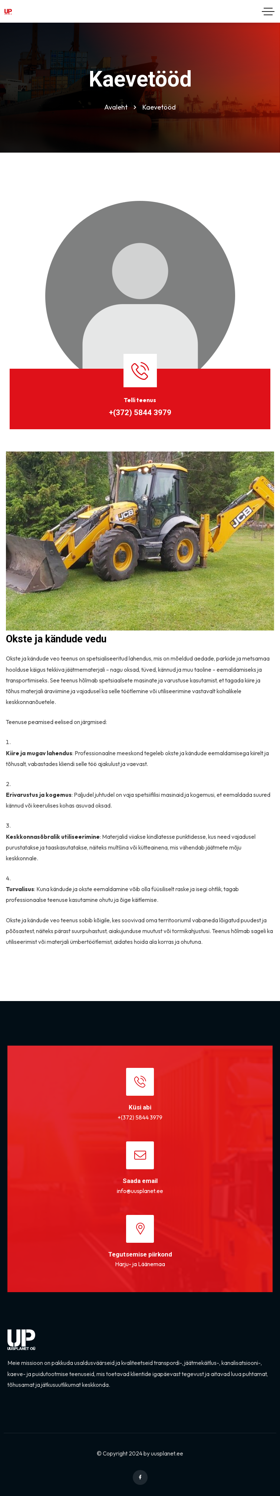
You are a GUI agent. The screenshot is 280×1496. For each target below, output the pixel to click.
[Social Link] (140, 1477)
